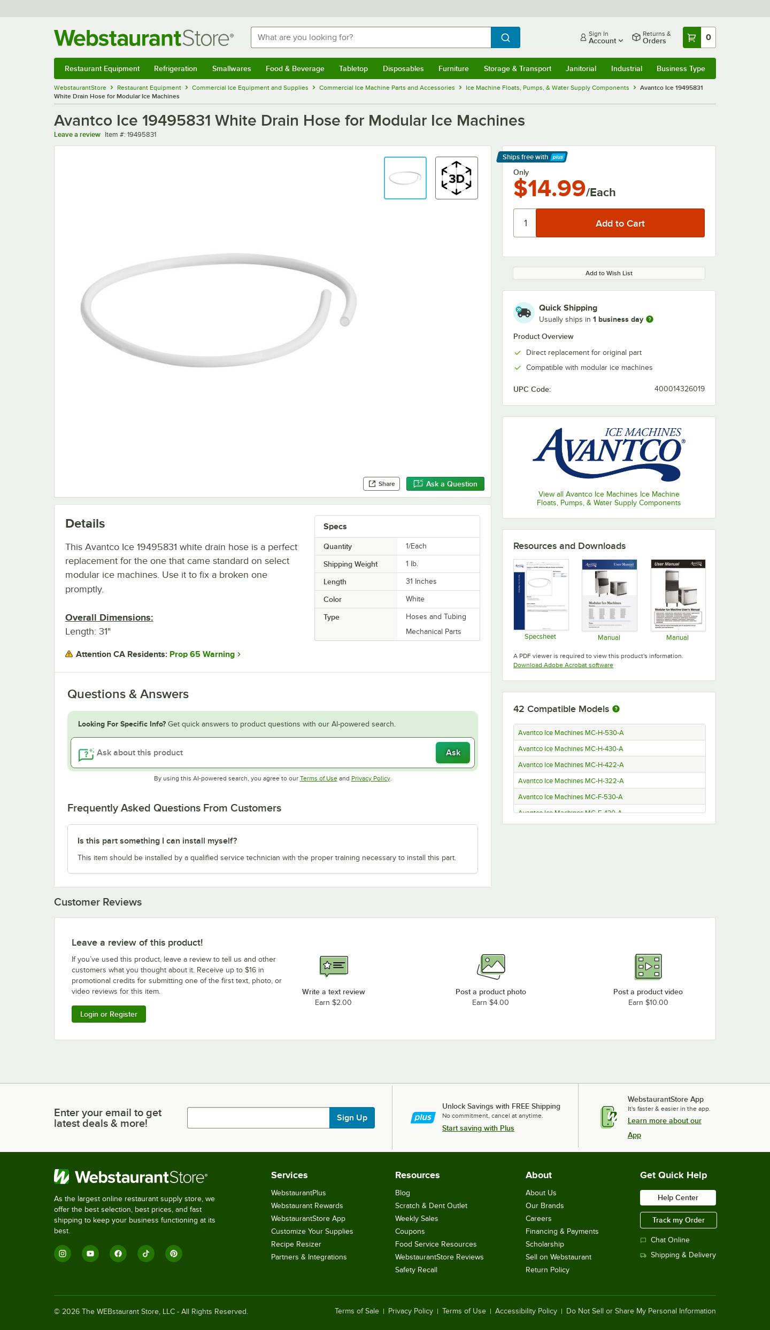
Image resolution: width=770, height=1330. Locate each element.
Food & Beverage (295, 68)
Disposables (403, 68)
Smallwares (231, 68)
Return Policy (547, 1270)
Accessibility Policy (526, 1311)
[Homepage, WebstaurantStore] (144, 37)
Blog (402, 1193)
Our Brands (545, 1206)
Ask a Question (445, 484)
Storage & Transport (517, 68)
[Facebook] (118, 1253)
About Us (541, 1193)
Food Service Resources (436, 1244)
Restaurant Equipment (102, 68)
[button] (405, 178)
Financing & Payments (562, 1231)
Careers (539, 1219)
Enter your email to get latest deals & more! (107, 1117)
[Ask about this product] (272, 753)
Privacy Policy (370, 778)
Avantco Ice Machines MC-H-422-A (571, 765)
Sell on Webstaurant (558, 1257)
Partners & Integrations (309, 1257)
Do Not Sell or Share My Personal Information (641, 1311)
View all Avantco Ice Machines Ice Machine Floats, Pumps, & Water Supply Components (609, 498)
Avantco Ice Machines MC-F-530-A (570, 797)
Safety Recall (416, 1270)
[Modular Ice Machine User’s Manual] (609, 599)
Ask (453, 752)
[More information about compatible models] (616, 709)
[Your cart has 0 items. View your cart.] (699, 37)
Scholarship (545, 1244)
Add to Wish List (609, 273)
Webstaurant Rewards (307, 1206)
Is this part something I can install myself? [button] (157, 841)
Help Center (678, 1197)
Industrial (626, 68)
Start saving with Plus (478, 1128)
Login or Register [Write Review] (108, 1014)
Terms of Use (318, 778)
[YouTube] (90, 1253)
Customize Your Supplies (312, 1231)
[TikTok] (146, 1253)
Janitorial (581, 68)
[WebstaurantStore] (142, 1176)
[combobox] (371, 37)
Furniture (453, 68)
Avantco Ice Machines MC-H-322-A (571, 781)
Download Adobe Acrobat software (563, 665)
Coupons (410, 1231)
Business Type (681, 68)
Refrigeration (175, 68)
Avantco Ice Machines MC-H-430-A (570, 749)
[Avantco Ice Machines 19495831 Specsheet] (540, 599)
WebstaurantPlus (298, 1193)
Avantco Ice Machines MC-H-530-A (571, 733)
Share (381, 484)
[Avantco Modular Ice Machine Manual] (678, 599)
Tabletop (353, 68)
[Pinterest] (173, 1253)
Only (521, 172)
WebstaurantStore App (308, 1219)
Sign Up (352, 1118)
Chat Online (665, 1240)
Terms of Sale (357, 1311)
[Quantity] (525, 222)
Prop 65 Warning (202, 654)
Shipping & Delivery (678, 1255)
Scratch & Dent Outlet (431, 1206)
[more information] (649, 319)
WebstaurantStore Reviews (439, 1257)
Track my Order (678, 1220)
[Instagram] (62, 1253)
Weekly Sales (416, 1219)
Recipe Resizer (296, 1244)
